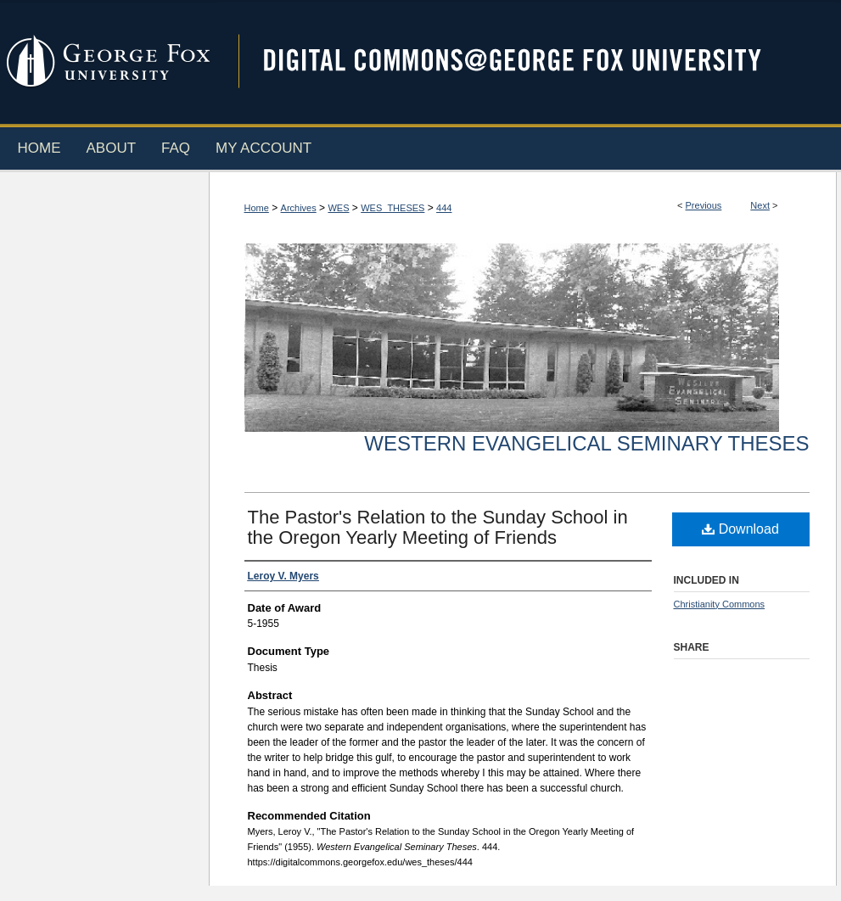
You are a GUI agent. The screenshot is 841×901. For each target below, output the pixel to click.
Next (760, 205)
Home (256, 208)
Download (740, 529)
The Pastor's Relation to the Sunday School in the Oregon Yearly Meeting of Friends (438, 527)
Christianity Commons (719, 604)
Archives (299, 208)
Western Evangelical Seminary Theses (586, 443)
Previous (704, 205)
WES (338, 208)
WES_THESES (392, 208)
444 (443, 208)
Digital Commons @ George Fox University (527, 61)
